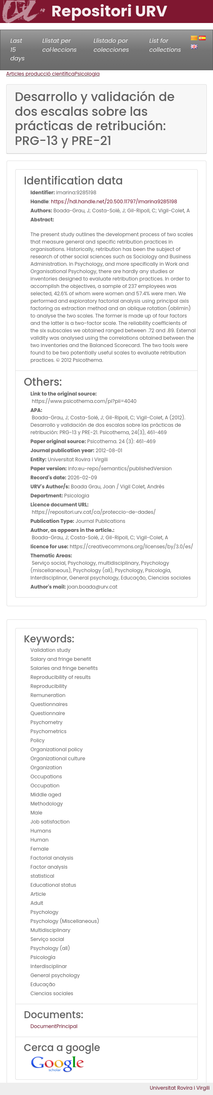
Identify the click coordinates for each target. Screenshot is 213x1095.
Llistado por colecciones (111, 45)
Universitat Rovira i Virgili (180, 1087)
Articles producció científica (40, 73)
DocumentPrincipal (53, 1026)
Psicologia (87, 73)
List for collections (165, 45)
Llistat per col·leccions (59, 45)
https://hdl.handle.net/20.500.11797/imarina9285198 (114, 201)
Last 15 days (17, 49)
